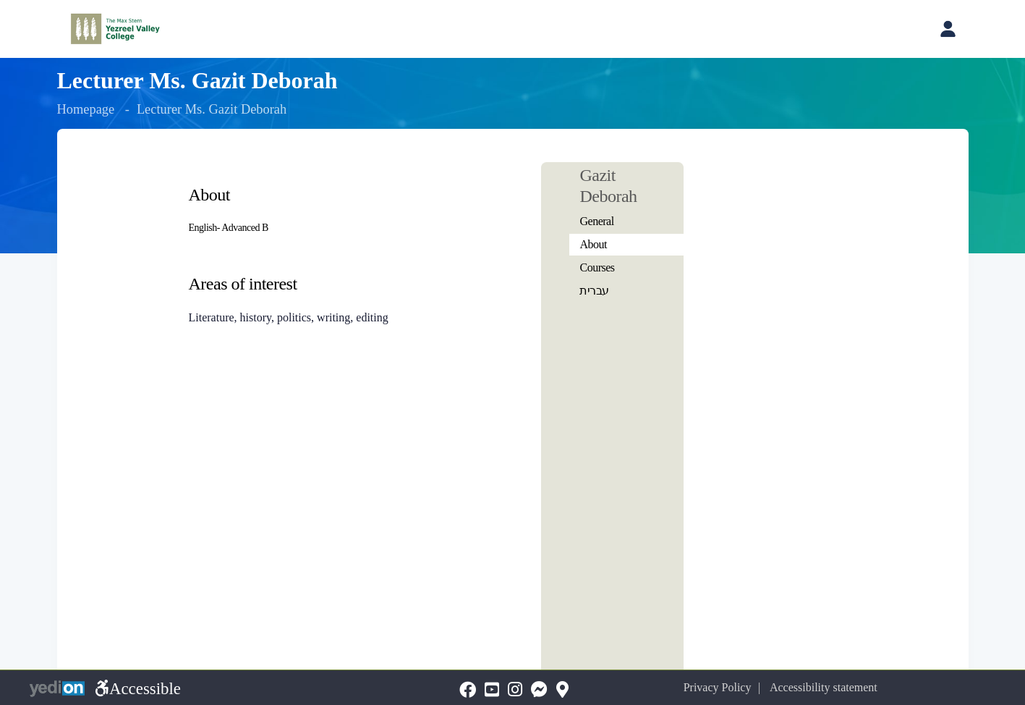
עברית (594, 290)
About (593, 244)
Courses (596, 267)
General (596, 221)
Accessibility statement (830, 687)
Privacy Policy (725, 687)
